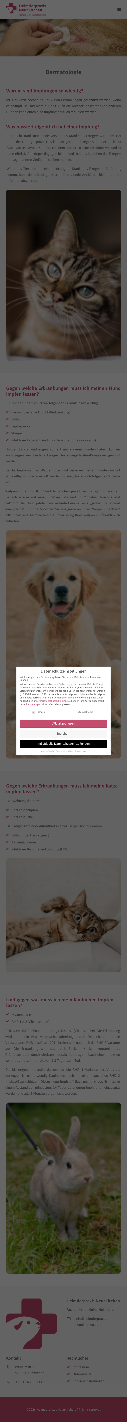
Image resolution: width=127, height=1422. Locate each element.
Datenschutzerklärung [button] (65, 750)
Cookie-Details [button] (47, 750)
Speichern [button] (63, 732)
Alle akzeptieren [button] (63, 722)
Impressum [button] (81, 750)
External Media (82, 710)
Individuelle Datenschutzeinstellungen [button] (63, 742)
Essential (39, 710)
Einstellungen (33, 702)
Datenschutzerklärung (54, 699)
